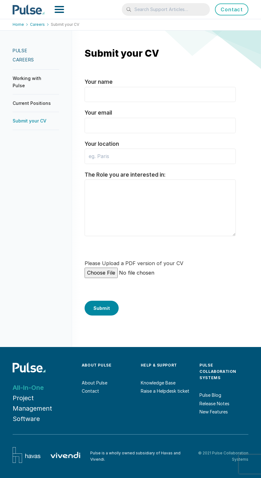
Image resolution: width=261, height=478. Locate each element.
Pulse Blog (210, 395)
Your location (160, 150)
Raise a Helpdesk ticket (165, 391)
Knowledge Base (158, 382)
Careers (40, 24)
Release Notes (214, 403)
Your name (160, 88)
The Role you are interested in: (160, 191)
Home (21, 24)
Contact (232, 9)
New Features (213, 411)
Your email (160, 119)
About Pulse (94, 382)
